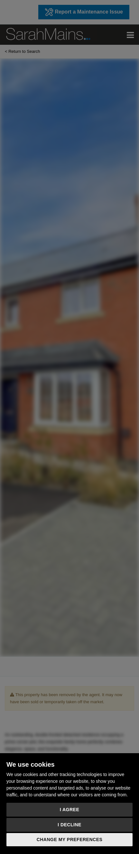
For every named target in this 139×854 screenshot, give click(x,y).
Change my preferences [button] (70, 839)
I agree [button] (69, 809)
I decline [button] (69, 824)
